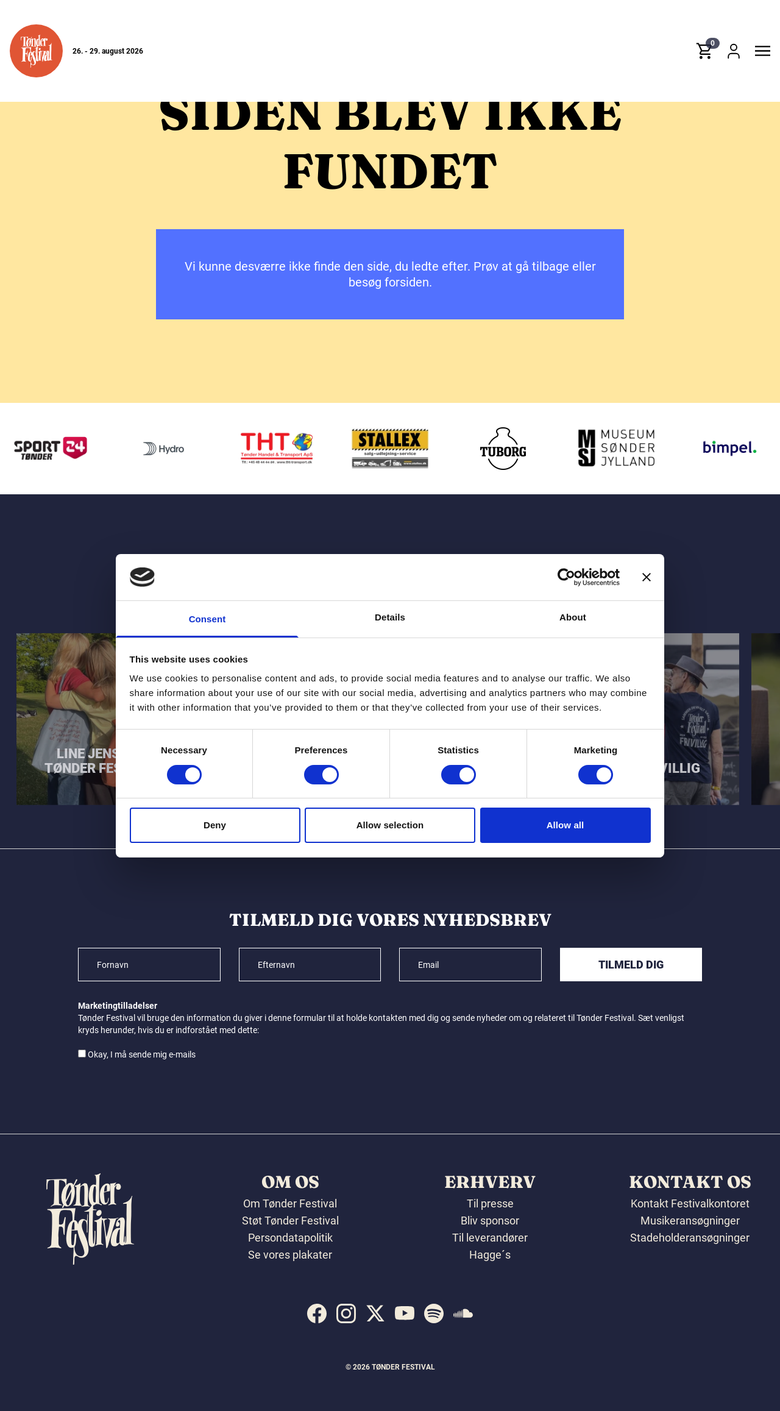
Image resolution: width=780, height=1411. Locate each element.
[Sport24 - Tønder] (153, 448)
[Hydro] (265, 448)
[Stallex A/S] (492, 448)
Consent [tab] (207, 619)
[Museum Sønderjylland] (718, 448)
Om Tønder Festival (290, 1203)
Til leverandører (490, 1237)
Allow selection (390, 825)
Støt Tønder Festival (290, 1220)
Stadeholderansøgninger (690, 1237)
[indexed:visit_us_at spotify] (434, 1313)
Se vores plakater (290, 1254)
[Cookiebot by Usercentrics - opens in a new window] (566, 577)
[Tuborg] (605, 448)
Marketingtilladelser (117, 1006)
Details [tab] (390, 617)
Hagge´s (490, 1254)
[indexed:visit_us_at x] (375, 1313)
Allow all (565, 825)
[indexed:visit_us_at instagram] (346, 1313)
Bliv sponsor (490, 1220)
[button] (36, 50)
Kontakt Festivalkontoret (690, 1203)
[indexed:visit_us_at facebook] (317, 1313)
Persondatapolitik (290, 1237)
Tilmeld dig (631, 964)
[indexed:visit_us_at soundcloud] (463, 1313)
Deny (215, 825)
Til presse (490, 1203)
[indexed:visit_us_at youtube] (404, 1313)
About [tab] (572, 617)
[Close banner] (646, 577)
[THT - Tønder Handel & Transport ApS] (379, 448)
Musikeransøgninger (690, 1220)
